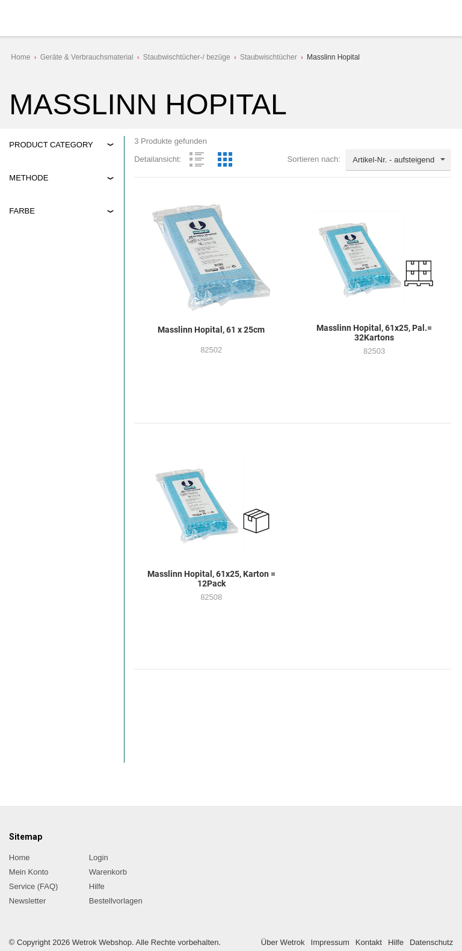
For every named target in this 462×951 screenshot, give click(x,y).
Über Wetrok (283, 942)
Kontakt (369, 942)
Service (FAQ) (33, 886)
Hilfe (97, 886)
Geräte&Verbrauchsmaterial (50, 157)
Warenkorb (108, 871)
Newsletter (27, 900)
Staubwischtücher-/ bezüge (186, 57)
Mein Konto (29, 871)
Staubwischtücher (268, 57)
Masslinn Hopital (333, 57)
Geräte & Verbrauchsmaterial (87, 57)
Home (20, 57)
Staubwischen (44, 204)
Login (98, 857)
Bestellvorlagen (116, 900)
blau (27, 252)
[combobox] (398, 160)
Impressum (330, 942)
